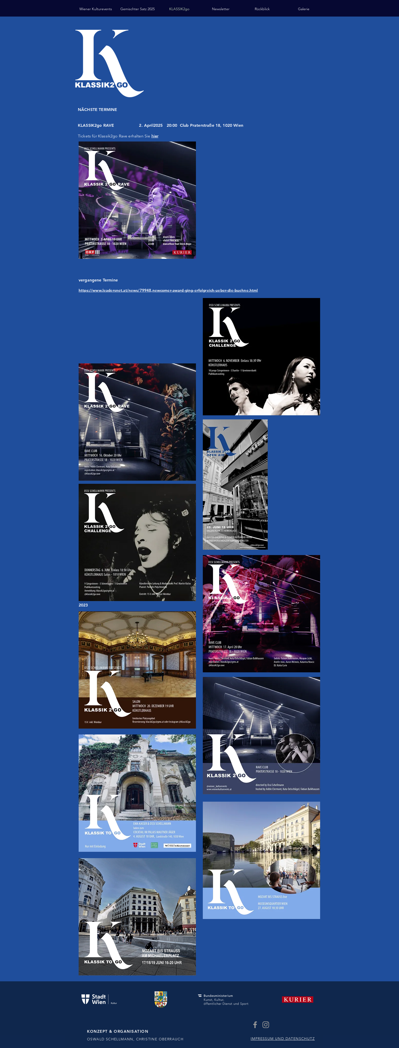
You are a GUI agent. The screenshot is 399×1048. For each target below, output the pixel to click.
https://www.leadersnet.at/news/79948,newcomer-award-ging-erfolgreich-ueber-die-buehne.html (168, 290)
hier (155, 136)
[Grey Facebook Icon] (255, 1024)
